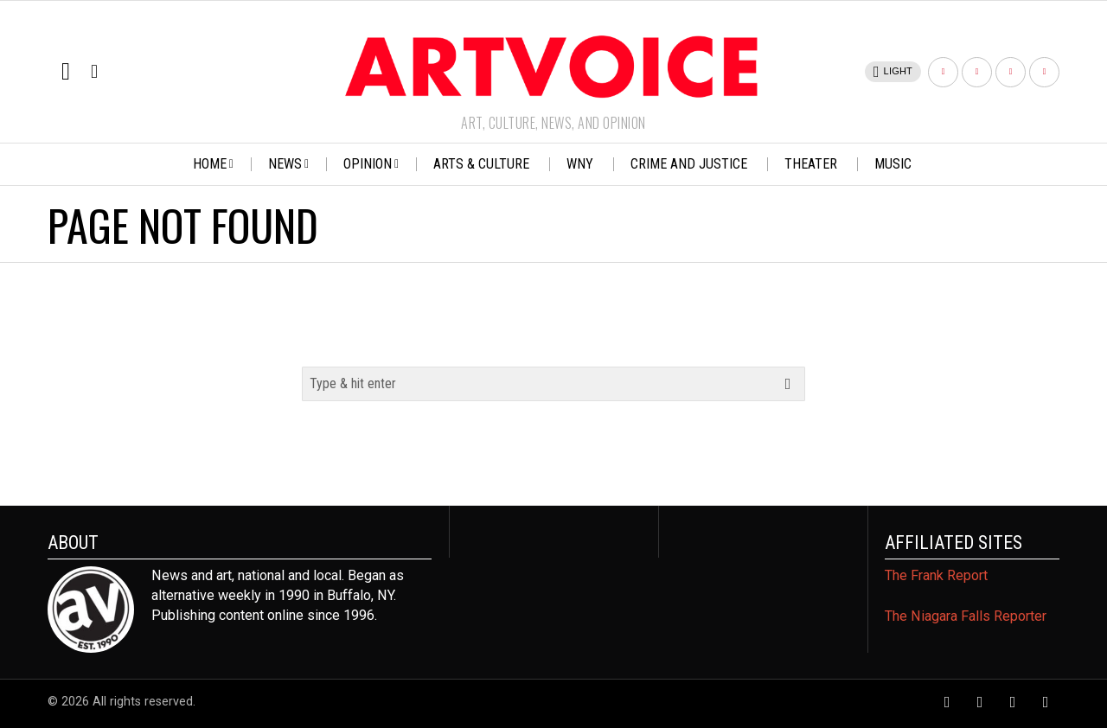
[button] (788, 384)
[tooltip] (943, 72)
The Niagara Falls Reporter (965, 616)
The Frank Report (936, 575)
